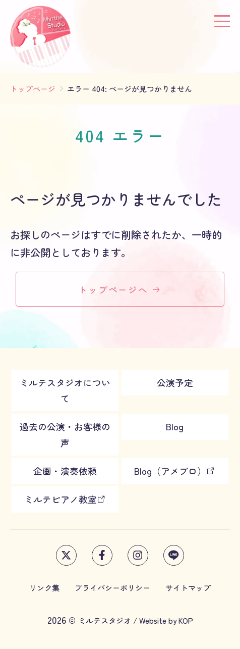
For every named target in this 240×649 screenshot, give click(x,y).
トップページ (32, 88)
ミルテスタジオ (104, 620)
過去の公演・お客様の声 (65, 434)
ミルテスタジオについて (65, 390)
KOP (185, 620)
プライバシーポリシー (112, 587)
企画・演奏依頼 (65, 470)
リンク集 (44, 587)
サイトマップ (188, 587)
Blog (175, 426)
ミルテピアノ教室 (65, 499)
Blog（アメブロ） (174, 470)
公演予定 (175, 382)
